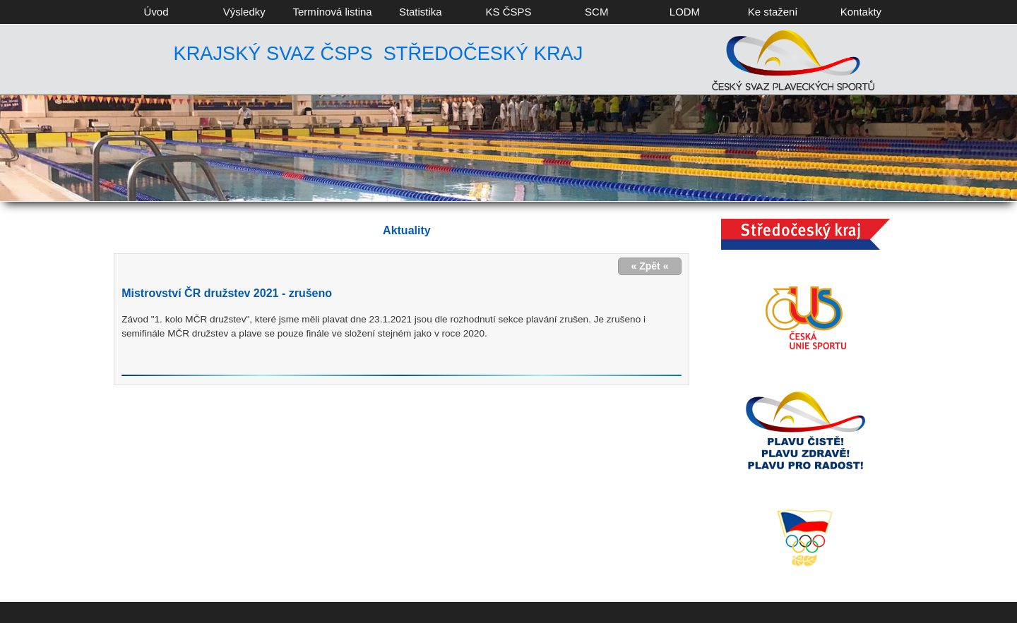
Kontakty (860, 12)
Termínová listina (331, 12)
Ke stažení (773, 12)
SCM (596, 12)
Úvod (156, 12)
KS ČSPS (509, 12)
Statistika (420, 12)
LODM (685, 12)
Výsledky (244, 12)
